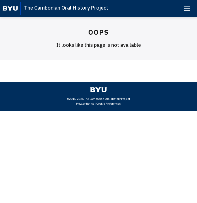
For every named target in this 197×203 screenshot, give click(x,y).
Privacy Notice (85, 103)
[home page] (10, 8)
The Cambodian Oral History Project (66, 8)
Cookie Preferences (108, 103)
